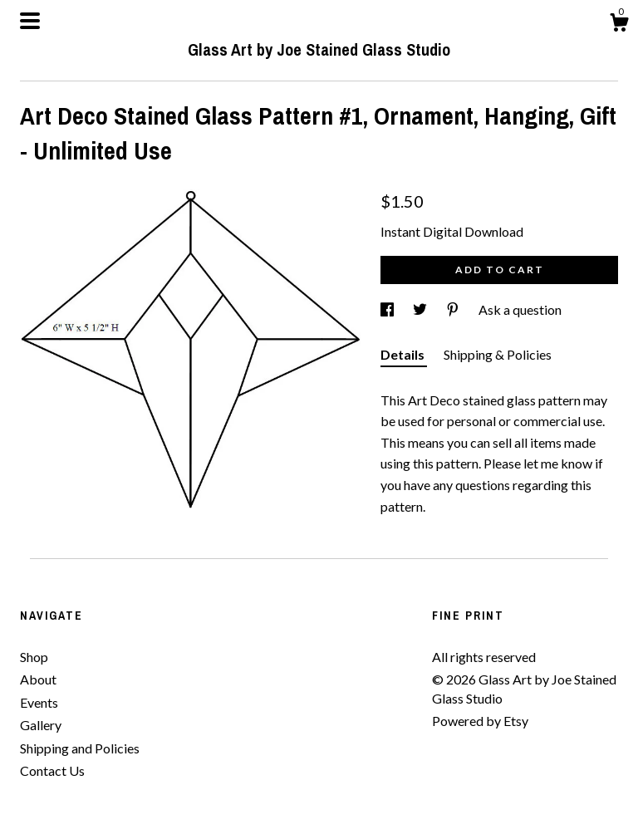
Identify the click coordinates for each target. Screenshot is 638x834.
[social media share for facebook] (388, 309)
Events (39, 702)
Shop (34, 657)
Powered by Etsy (480, 721)
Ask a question (520, 309)
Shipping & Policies (498, 354)
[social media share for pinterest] (454, 309)
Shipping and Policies (80, 748)
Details (403, 354)
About (38, 679)
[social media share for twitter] (421, 309)
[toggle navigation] (30, 20)
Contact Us (52, 770)
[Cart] (619, 24)
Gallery (40, 725)
